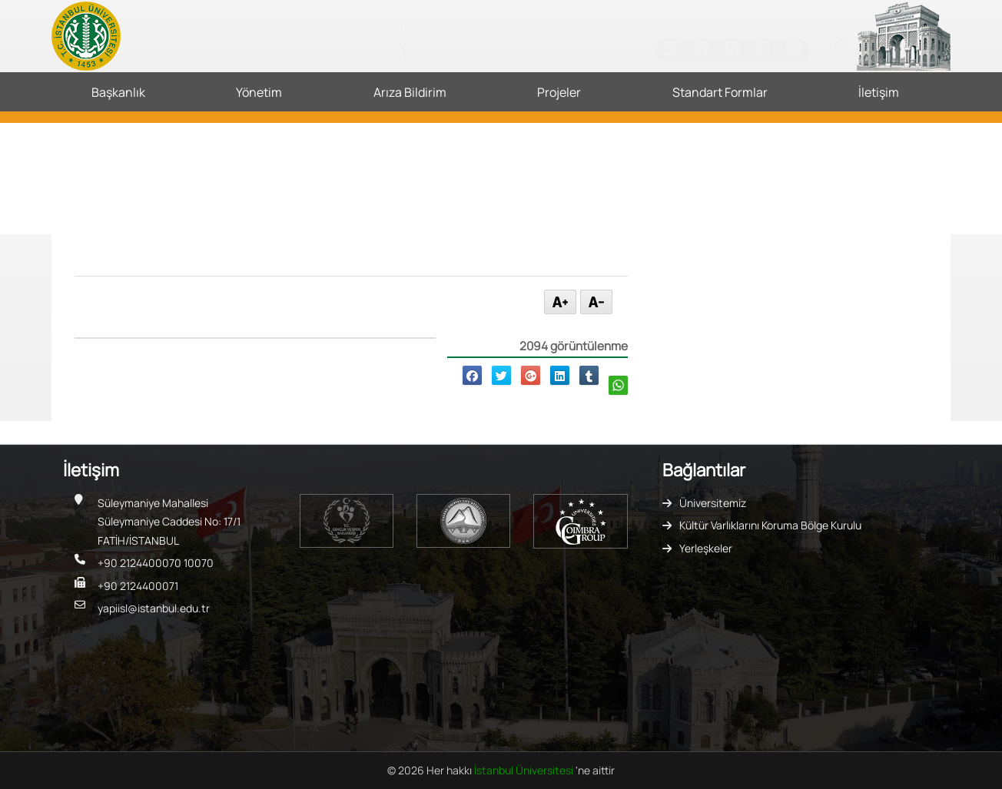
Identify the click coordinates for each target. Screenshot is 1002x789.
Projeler (559, 92)
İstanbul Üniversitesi (525, 770)
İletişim (878, 92)
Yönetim (259, 92)
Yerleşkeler (705, 548)
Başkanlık (118, 92)
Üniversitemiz (712, 503)
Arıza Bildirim (409, 92)
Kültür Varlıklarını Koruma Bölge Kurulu (770, 525)
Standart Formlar (720, 92)
